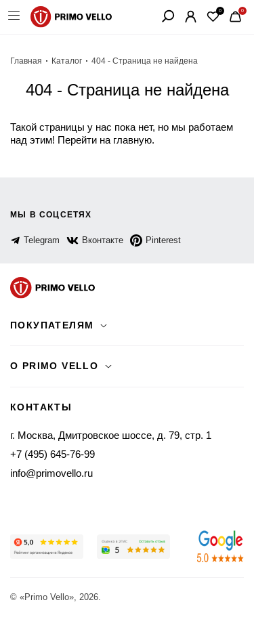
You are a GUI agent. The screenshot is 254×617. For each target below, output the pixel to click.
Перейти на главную (105, 140)
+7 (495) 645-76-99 (52, 454)
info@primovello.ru (51, 473)
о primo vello (54, 365)
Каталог (66, 61)
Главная (26, 61)
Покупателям (51, 325)
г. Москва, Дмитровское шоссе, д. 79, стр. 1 (110, 435)
